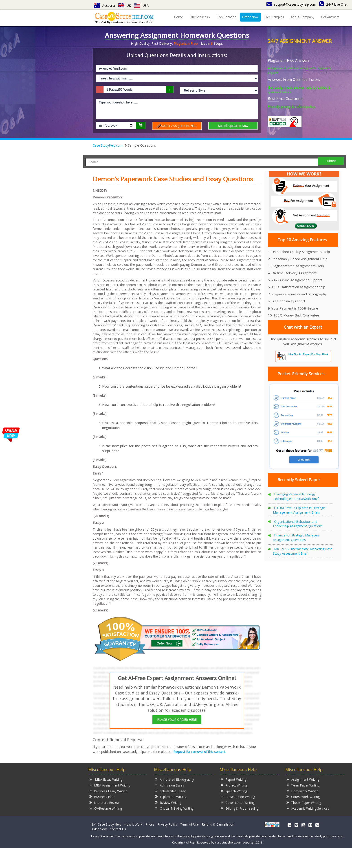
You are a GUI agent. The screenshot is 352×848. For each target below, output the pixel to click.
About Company (302, 17)
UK (124, 5)
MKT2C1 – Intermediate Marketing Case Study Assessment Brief (302, 551)
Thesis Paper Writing (303, 802)
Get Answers (330, 17)
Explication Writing (170, 796)
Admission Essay (169, 785)
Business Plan (101, 796)
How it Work (133, 824)
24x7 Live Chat (333, 4)
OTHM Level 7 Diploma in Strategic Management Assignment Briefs (299, 510)
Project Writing (234, 785)
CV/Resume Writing (105, 808)
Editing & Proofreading (239, 808)
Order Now (250, 17)
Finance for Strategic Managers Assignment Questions (296, 537)
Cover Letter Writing (238, 802)
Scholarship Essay (170, 791)
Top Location (226, 17)
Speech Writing (234, 791)
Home (178, 17)
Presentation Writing (238, 796)
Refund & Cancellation (218, 824)
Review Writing (168, 802)
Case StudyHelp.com (108, 145)
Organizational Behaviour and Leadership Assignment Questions (298, 523)
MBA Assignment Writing (109, 785)
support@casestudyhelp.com (291, 4)
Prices (149, 824)
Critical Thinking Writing (174, 808)
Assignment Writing (302, 779)
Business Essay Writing (108, 791)
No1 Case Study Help (105, 824)
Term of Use (189, 824)
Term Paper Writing (302, 785)
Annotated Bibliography (174, 779)
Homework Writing (302, 791)
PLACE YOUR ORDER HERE (177, 719)
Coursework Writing (303, 796)
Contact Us (118, 829)
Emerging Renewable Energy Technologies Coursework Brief (296, 496)
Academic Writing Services (307, 808)
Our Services (200, 17)
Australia (104, 5)
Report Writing (233, 779)
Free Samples (274, 17)
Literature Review (104, 802)
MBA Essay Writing (105, 779)
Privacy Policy (167, 824)
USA (141, 5)
